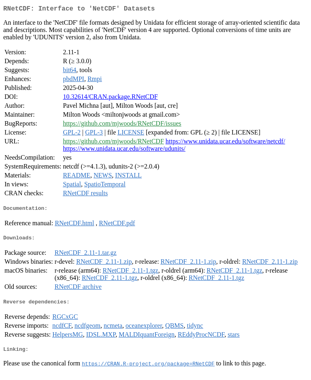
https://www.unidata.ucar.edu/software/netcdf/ (225, 142)
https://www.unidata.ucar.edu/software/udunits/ (124, 150)
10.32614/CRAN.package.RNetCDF (110, 98)
